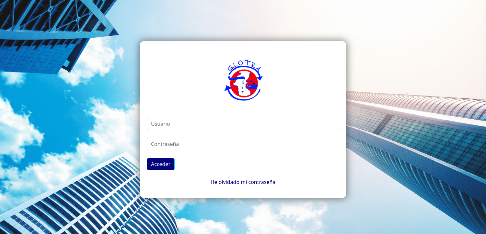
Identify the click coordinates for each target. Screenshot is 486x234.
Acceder (160, 164)
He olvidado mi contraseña (243, 182)
